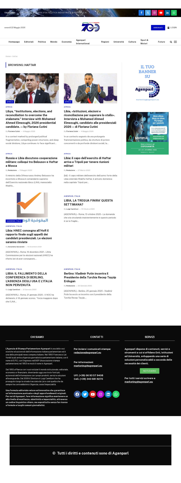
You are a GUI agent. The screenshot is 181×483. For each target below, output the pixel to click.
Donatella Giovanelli (16, 247)
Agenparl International (83, 42)
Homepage (14, 42)
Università (119, 42)
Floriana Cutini (14, 131)
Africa (10, 102)
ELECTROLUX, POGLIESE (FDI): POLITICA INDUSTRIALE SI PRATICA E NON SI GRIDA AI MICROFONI (54, 12)
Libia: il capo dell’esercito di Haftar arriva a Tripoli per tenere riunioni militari (87, 161)
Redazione (12, 170)
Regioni (105, 42)
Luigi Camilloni (72, 209)
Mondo (53, 42)
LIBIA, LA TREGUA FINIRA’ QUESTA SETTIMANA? (88, 202)
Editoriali (29, 42)
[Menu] (175, 42)
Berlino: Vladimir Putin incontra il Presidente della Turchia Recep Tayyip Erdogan (90, 277)
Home (8, 56)
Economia (67, 42)
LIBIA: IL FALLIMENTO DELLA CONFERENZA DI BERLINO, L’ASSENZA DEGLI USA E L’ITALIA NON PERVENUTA (29, 279)
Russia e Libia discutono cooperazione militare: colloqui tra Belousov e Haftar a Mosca (32, 161)
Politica (42, 42)
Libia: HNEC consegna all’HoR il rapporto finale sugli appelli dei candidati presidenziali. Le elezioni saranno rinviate (29, 236)
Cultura (132, 42)
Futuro (161, 42)
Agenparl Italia (14, 221)
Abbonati (158, 28)
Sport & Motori (144, 42)
